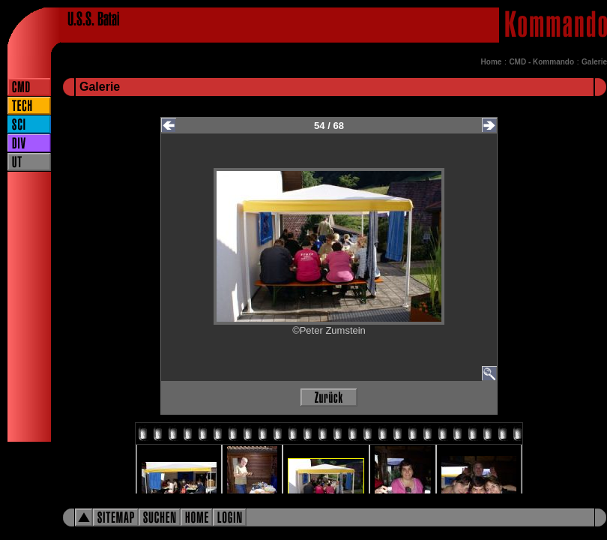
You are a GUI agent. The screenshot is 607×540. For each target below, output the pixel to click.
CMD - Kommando (541, 62)
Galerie (594, 62)
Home (491, 62)
